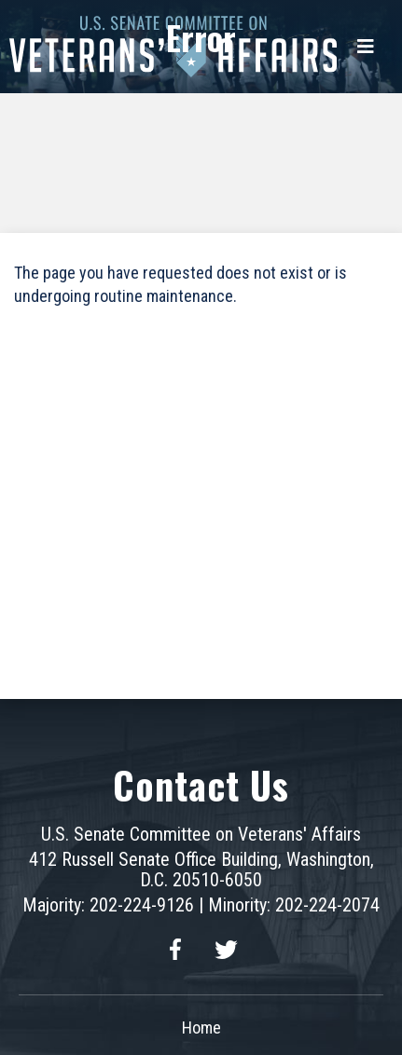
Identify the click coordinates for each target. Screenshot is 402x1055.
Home (201, 1027)
